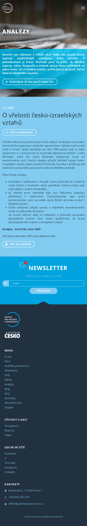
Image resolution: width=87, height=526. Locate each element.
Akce (7, 361)
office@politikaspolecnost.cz (24, 503)
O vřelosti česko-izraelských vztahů (42, 119)
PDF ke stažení (17, 244)
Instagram (11, 467)
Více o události (18, 132)
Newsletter (11, 370)
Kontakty (10, 398)
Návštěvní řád (13, 402)
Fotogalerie (11, 426)
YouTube (10, 462)
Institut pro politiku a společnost (47, 516)
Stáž (7, 375)
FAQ (7, 393)
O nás (8, 356)
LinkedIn (10, 472)
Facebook (10, 453)
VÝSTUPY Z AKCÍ (16, 419)
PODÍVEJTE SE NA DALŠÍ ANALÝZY (28, 81)
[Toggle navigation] (83, 8)
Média (8, 379)
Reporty (9, 430)
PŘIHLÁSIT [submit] (43, 291)
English (9, 407)
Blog (7, 389)
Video (8, 435)
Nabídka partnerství (17, 366)
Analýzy (16, 31)
